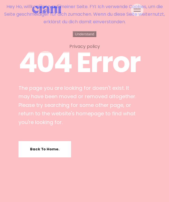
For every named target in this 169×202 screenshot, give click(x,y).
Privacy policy (84, 46)
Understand (84, 34)
